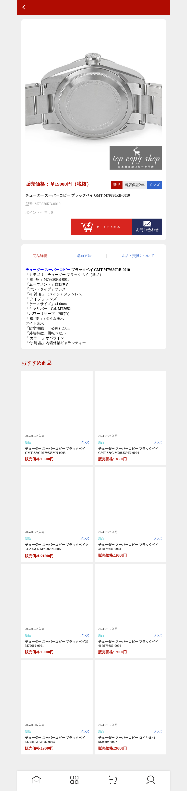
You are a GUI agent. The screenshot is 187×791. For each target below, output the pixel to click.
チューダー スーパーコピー (47, 270)
